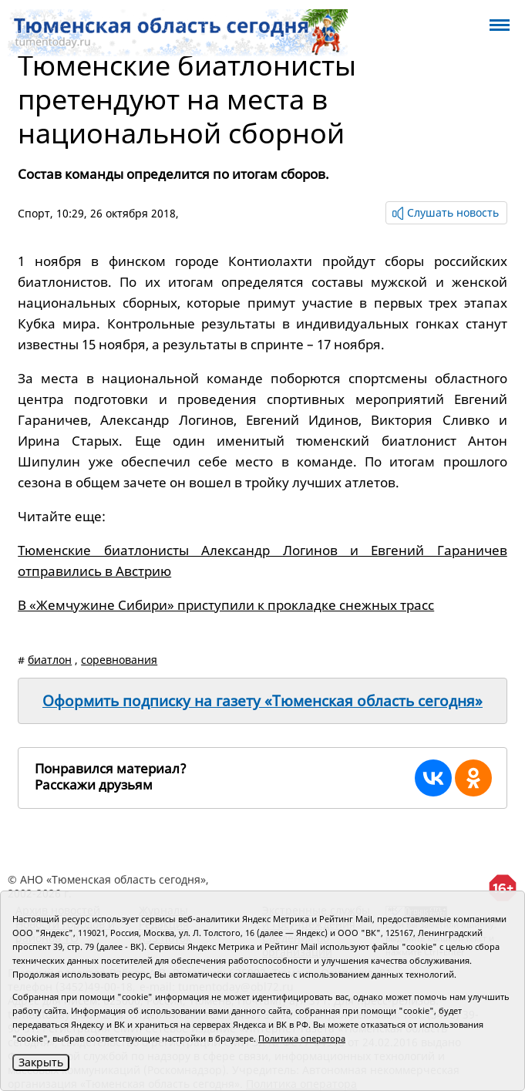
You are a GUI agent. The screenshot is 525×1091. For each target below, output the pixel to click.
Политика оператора (301, 1038)
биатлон (50, 659)
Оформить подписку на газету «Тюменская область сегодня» (262, 701)
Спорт (34, 213)
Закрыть (41, 1062)
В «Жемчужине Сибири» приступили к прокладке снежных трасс (226, 605)
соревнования (119, 659)
